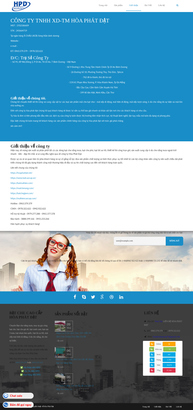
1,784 (169, 360)
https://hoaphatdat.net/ (21, 173)
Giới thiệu (133, 5)
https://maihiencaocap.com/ (24, 198)
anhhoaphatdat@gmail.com (30, 46)
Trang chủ (103, 5)
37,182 (169, 370)
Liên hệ (161, 5)
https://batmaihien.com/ (22, 183)
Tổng (158, 370)
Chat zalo (16, 395)
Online (158, 344)
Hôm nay (158, 349)
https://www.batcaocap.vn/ (23, 178)
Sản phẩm (118, 5)
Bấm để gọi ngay (20, 404)
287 (169, 354)
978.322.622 (36, 362)
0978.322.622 (176, 331)
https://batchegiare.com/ (31, 41)
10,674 (169, 365)
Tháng (158, 360)
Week (159, 354)
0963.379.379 (19, 362)
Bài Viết (148, 5)
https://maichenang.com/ (22, 188)
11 (170, 349)
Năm (158, 365)
